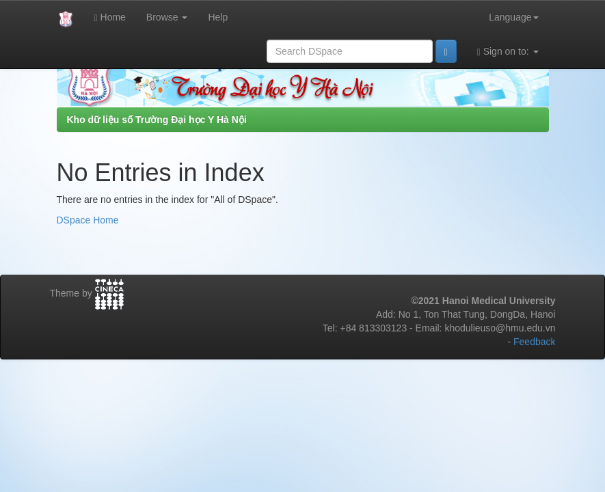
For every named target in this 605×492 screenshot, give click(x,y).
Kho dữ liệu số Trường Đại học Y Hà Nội (157, 119)
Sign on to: (508, 51)
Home (110, 17)
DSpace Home (88, 220)
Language (513, 17)
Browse (167, 17)
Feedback (534, 341)
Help (218, 17)
